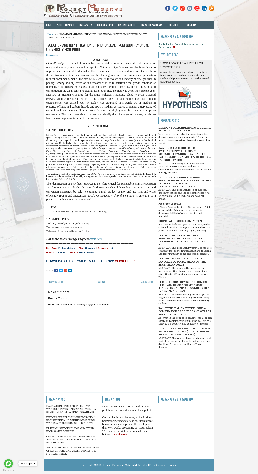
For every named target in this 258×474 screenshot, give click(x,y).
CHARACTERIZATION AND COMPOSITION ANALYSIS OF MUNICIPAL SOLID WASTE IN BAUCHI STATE (71, 439)
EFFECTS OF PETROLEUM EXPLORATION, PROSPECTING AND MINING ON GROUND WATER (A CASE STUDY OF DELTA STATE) (70, 420)
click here (95, 239)
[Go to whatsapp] (8, 463)
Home (48, 25)
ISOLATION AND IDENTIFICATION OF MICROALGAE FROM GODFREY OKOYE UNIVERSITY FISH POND (97, 47)
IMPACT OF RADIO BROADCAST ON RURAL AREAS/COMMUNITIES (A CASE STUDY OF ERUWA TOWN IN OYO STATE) (184, 331)
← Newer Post (54, 282)
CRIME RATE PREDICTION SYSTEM (180, 221)
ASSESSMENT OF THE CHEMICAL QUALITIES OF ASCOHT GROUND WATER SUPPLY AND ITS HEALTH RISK (72, 450)
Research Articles (127, 25)
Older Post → (148, 282)
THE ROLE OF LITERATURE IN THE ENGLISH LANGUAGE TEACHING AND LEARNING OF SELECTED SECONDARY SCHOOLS (182, 240)
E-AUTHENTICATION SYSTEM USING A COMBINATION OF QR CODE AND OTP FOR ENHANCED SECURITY (184, 311)
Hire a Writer (85, 25)
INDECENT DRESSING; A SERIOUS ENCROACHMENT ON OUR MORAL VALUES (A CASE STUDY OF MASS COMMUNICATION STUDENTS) (184, 182)
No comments (52, 55)
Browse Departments (151, 25)
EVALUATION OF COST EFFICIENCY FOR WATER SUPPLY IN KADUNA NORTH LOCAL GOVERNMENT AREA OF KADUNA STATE (71, 409)
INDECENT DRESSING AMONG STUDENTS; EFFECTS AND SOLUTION (184, 129)
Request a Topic (105, 25)
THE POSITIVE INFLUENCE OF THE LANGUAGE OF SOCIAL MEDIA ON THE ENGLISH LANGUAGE (182, 261)
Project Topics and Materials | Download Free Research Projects (140, 465)
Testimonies (190, 25)
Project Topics (66, 24)
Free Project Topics (169, 203)
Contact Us (173, 25)
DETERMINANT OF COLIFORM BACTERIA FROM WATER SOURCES (70, 430)
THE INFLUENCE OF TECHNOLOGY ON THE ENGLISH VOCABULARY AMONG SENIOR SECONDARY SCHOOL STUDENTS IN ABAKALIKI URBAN (184, 286)
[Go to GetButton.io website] (8, 470)
